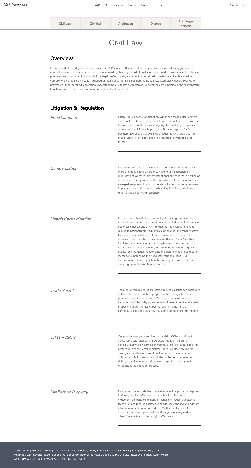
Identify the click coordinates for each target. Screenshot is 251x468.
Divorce (155, 24)
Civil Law (65, 24)
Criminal (95, 24)
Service (118, 5)
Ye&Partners (15, 5)
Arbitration (125, 24)
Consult (160, 5)
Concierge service (186, 23)
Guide (132, 5)
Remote (233, 5)
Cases (145, 5)
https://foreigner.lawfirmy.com (150, 455)
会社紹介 (101, 5)
